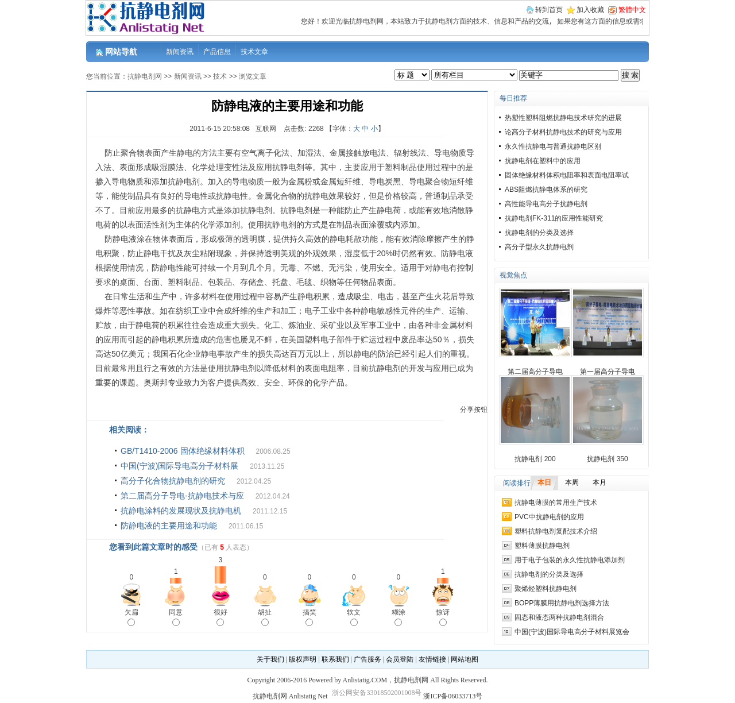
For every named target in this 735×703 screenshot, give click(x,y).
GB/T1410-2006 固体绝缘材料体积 (183, 450)
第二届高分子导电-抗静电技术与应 (182, 495)
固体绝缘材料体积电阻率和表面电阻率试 (567, 175)
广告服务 (367, 659)
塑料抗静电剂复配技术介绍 (555, 531)
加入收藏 (590, 10)
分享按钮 (474, 409)
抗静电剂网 (144, 76)
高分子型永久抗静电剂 (539, 247)
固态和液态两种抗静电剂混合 (559, 617)
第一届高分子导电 (607, 372)
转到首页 (549, 10)
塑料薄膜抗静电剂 (542, 546)
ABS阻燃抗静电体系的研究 (546, 190)
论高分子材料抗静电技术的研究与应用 (563, 132)
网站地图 (464, 659)
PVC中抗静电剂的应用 (549, 517)
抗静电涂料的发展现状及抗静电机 (181, 510)
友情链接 (432, 659)
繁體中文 (632, 10)
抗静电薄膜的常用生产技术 (555, 503)
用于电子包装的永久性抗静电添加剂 (569, 560)
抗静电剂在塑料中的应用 (543, 161)
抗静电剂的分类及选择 (539, 233)
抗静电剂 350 (607, 459)
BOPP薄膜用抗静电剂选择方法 (561, 603)
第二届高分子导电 (535, 372)
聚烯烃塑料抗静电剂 (545, 589)
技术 (220, 76)
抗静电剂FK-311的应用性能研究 (554, 218)
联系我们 (335, 659)
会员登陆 (399, 659)
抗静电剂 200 (534, 459)
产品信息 (217, 52)
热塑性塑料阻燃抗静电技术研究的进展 (563, 118)
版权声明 (302, 659)
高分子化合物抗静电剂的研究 (173, 480)
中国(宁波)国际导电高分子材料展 (179, 465)
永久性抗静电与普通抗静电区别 (553, 146)
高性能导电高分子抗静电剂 (546, 204)
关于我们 (270, 659)
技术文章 (254, 52)
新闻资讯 (180, 52)
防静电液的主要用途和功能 (169, 525)
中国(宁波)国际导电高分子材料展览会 (571, 632)
